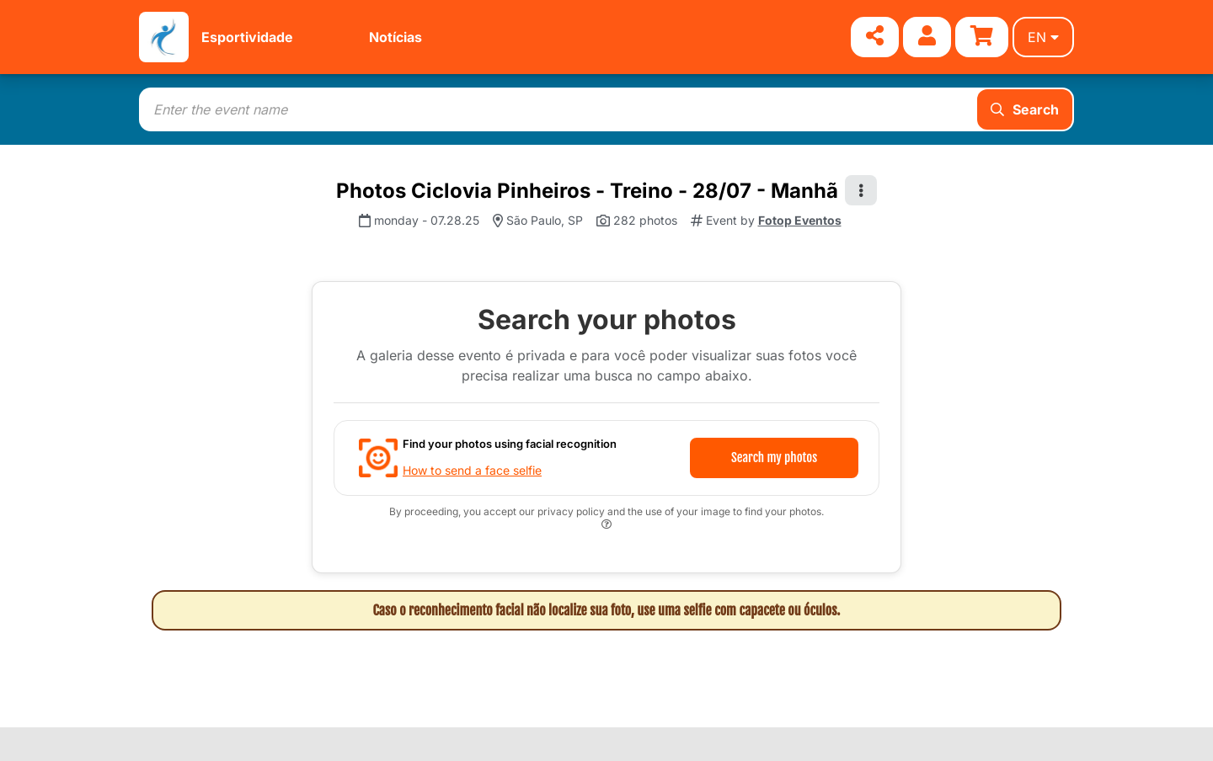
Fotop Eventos (800, 220)
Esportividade (247, 37)
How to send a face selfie (472, 470)
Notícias (395, 37)
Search (1025, 109)
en (1043, 37)
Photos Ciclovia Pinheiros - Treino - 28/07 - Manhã (587, 190)
